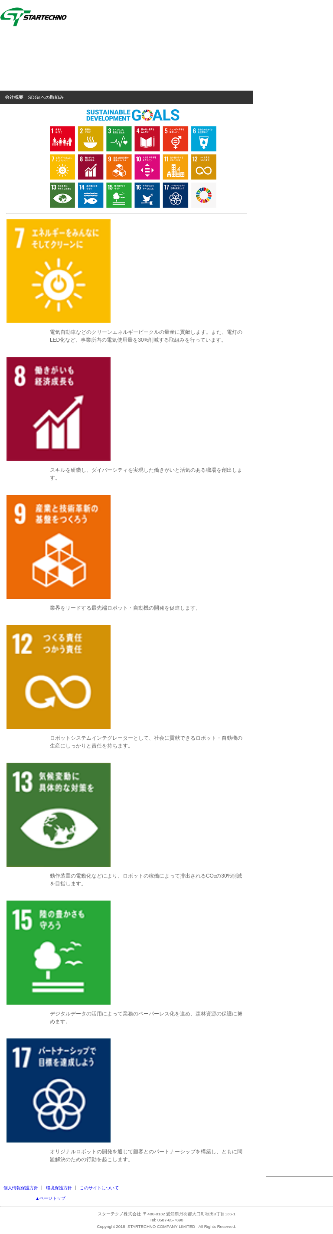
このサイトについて (99, 1187)
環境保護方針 (59, 1187)
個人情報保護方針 (20, 1187)
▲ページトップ (50, 1198)
